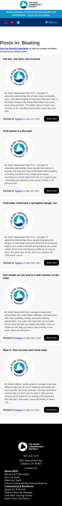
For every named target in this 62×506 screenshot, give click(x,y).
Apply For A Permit (15, 489)
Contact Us (31, 468)
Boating (18, 119)
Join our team (12, 477)
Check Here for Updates (38, 15)
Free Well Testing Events (18, 495)
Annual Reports (38, 483)
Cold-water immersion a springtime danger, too (30, 203)
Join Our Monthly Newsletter (14, 48)
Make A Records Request (18, 492)
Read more (51, 118)
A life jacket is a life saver (17, 131)
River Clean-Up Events (17, 498)
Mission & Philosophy (17, 474)
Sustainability (21, 483)
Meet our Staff (13, 480)
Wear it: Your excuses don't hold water (25, 350)
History (9, 483)
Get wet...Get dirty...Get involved (21, 59)
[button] (51, 22)
